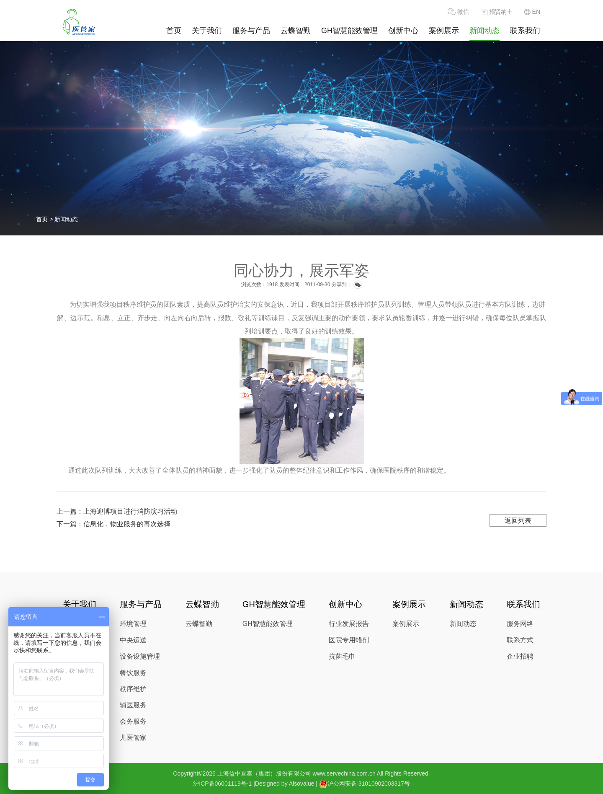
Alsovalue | (303, 783)
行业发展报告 (349, 623)
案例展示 (444, 30)
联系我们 (525, 30)
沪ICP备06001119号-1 (222, 783)
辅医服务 (133, 705)
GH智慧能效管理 (349, 30)
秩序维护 (133, 689)
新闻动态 (484, 30)
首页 (173, 30)
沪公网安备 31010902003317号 (364, 784)
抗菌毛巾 (342, 656)
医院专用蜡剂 (349, 640)
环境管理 (133, 623)
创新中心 (403, 30)
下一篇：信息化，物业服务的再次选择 (113, 524)
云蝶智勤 (296, 30)
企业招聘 (520, 656)
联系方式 (520, 640)
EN (532, 11)
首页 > (45, 219)
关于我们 (207, 30)
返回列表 (518, 520)
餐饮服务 (133, 672)
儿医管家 (133, 737)
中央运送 (133, 640)
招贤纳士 (497, 11)
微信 (458, 11)
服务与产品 (251, 30)
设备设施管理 (140, 656)
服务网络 (520, 623)
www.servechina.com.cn (344, 773)
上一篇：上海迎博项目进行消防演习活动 (117, 511)
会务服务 (133, 721)
